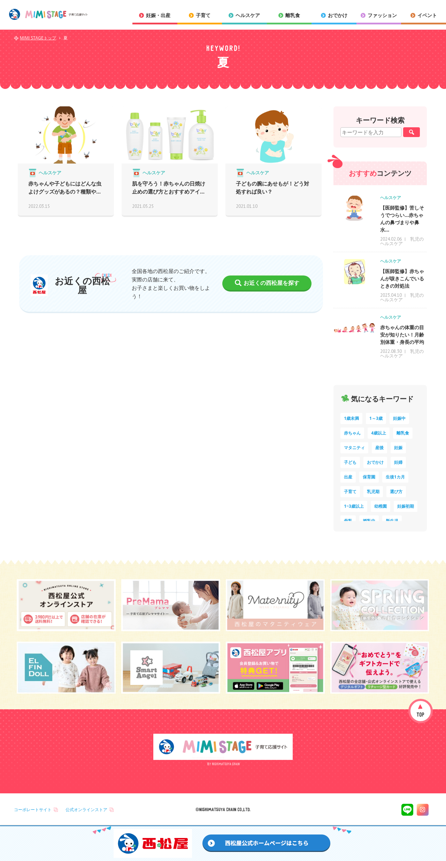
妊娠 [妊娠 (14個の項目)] (398, 448)
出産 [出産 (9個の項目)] (348, 477)
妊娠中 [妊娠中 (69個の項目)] (399, 418)
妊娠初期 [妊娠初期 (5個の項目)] (405, 506)
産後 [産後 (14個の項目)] (379, 448)
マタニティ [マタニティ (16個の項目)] (354, 448)
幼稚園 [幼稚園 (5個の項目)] (380, 506)
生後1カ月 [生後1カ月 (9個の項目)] (395, 477)
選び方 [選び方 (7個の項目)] (396, 491)
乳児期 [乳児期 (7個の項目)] (373, 491)
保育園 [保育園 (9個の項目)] (369, 477)
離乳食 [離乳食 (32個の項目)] (403, 433)
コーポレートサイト (33, 810)
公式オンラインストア (86, 810)
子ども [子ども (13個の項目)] (350, 462)
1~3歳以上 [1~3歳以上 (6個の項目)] (354, 506)
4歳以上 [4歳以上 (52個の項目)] (378, 433)
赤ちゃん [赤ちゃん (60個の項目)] (352, 433)
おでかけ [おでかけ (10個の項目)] (375, 462)
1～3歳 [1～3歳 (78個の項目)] (376, 418)
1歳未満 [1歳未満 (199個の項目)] (351, 418)
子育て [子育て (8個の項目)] (350, 491)
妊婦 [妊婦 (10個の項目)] (398, 462)
